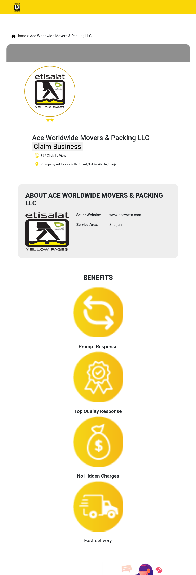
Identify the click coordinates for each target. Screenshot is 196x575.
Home (18, 36)
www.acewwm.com (125, 215)
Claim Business (57, 146)
